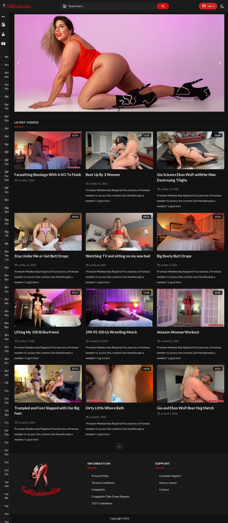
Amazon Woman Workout (179, 332)
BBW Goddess (9, 189)
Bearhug (9, 199)
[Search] (114, 6)
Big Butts (9, 209)
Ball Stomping (9, 118)
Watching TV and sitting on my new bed (119, 256)
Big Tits (9, 233)
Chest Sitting (9, 400)
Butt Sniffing (9, 372)
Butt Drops (9, 360)
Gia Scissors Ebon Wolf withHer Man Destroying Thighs (188, 177)
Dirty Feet (9, 432)
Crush (9, 422)
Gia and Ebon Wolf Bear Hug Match (187, 409)
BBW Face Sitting (9, 176)
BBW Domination (9, 162)
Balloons (9, 136)
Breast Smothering (9, 337)
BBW (9, 152)
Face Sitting (9, 484)
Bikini (9, 243)
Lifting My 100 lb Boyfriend (37, 332)
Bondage (9, 267)
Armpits (9, 64)
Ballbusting (9, 128)
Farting (9, 506)
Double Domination (9, 452)
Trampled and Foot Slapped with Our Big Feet (45, 412)
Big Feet (9, 221)
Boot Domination (9, 289)
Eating (9, 462)
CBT (9, 382)
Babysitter (9, 96)
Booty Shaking (9, 313)
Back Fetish (9, 106)
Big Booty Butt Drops (175, 256)
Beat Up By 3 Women (104, 174)
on (26, 186)
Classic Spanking (9, 412)
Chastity (9, 390)
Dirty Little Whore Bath (106, 409)
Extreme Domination (9, 472)
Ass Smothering (9, 74)
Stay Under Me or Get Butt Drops (42, 256)
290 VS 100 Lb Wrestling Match (112, 332)
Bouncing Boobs (9, 325)
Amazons (9, 56)
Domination (9, 442)
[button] (18, 63)
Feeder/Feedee (9, 513)
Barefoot (9, 144)
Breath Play (9, 349)
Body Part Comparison (9, 255)
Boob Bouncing (9, 277)
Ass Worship (9, 86)
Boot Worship (9, 301)
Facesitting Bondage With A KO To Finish (43, 177)
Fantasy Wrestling (9, 496)
